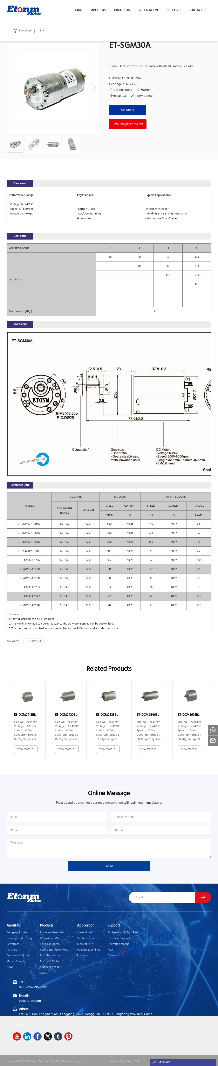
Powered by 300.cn (121, 1061)
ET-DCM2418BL (25, 715)
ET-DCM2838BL (107, 715)
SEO (137, 1061)
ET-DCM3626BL (188, 715)
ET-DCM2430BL (66, 715)
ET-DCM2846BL (148, 715)
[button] (94, 87)
